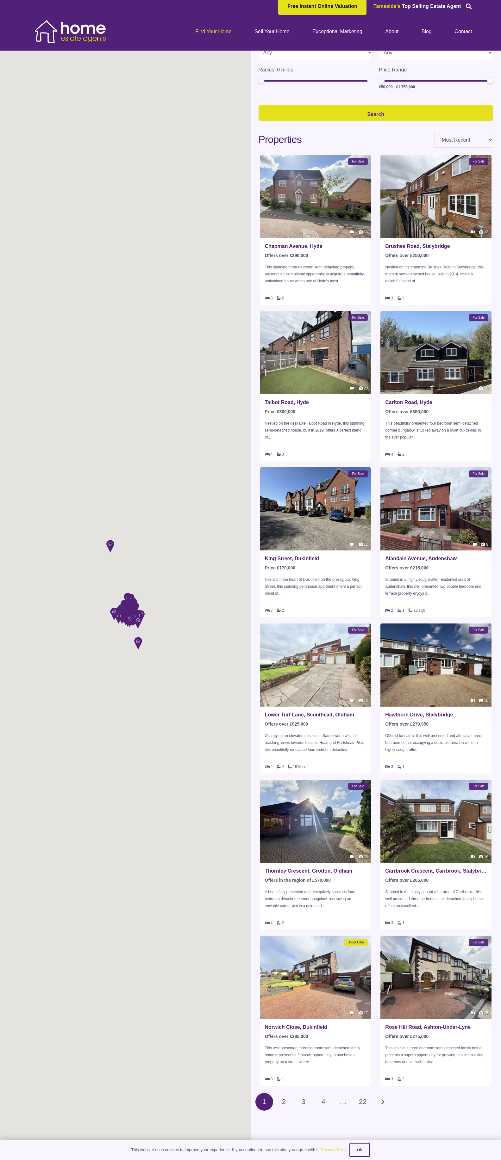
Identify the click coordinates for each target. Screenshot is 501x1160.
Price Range (393, 120)
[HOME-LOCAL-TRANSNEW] (70, 31)
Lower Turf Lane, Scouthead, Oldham (309, 765)
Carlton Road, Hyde (408, 453)
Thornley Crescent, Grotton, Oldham (308, 921)
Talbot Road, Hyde (287, 453)
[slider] (261, 131)
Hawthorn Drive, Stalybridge (419, 765)
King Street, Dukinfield (292, 609)
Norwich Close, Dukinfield (296, 1077)
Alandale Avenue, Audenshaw (421, 609)
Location (268, 60)
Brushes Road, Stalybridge (417, 296)
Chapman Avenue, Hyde (294, 296)
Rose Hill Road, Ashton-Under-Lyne (428, 1077)
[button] (110, 545)
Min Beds (389, 90)
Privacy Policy (333, 1149)
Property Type (274, 90)
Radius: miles (276, 120)
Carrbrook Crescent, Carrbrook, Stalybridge (436, 921)
